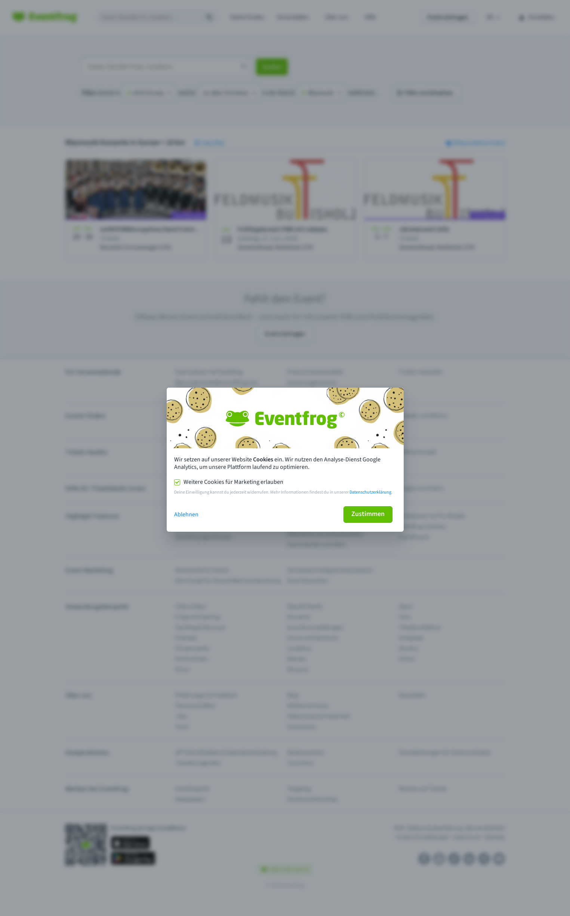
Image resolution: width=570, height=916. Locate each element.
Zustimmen (368, 514)
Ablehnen (186, 514)
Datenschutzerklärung (370, 492)
